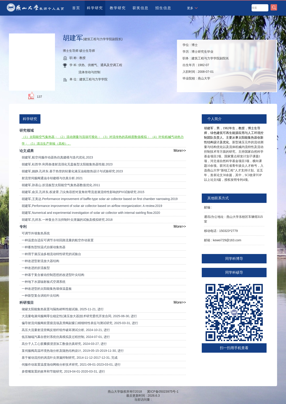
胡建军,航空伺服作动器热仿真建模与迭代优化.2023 (57, 157)
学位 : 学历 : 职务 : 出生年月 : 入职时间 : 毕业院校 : (206, 61)
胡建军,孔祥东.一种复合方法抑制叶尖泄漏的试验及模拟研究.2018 (67, 219)
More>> (180, 150)
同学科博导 (234, 258)
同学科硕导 (234, 272)
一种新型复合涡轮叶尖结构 (40, 295)
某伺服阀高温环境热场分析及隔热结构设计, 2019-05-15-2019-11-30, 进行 (73, 350)
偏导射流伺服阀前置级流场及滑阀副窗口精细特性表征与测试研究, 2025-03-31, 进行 (80, 323)
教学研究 (118, 8)
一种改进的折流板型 (36, 268)
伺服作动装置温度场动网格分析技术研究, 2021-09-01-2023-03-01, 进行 (71, 364)
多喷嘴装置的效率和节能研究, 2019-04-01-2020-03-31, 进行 (63, 371)
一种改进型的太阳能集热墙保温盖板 (47, 288)
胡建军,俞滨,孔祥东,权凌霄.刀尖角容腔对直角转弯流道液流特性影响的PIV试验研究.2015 (83, 192)
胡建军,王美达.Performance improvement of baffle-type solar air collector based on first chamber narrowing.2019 (100, 199)
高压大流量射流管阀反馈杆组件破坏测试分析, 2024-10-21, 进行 (66, 330)
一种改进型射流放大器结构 (40, 261)
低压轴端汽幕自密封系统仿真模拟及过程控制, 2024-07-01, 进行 (66, 337)
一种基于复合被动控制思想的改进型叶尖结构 (53, 275)
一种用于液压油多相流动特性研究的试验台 (51, 254)
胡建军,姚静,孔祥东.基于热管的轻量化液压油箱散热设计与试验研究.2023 (72, 171)
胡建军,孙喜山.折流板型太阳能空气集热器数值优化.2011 (61, 185)
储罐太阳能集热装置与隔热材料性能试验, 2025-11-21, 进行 (63, 309)
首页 (76, 8)
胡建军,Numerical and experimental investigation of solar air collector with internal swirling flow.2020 (91, 212)
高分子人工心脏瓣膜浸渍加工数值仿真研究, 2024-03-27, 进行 (64, 344)
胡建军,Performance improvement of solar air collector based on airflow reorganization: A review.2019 (92, 206)
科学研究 (95, 8)
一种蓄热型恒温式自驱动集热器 (43, 247)
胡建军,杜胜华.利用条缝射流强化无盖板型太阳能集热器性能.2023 (67, 164)
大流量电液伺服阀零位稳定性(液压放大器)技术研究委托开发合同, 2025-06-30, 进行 (79, 316)
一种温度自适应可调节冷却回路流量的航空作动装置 (58, 240)
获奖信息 (140, 8)
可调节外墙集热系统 (36, 233)
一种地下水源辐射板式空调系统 (43, 281)
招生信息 (163, 8)
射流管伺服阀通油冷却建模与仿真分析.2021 (52, 178)
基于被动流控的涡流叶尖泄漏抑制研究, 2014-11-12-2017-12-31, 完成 (70, 357)
